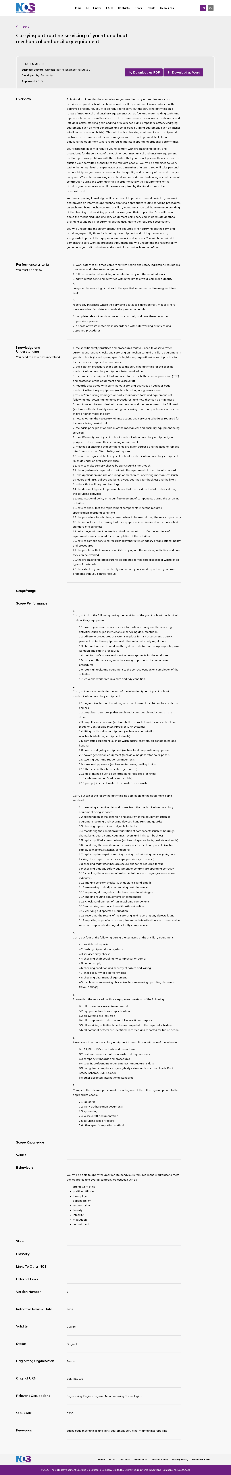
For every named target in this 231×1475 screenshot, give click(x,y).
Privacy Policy (180, 1459)
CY (210, 8)
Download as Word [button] (186, 72)
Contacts (124, 8)
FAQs (109, 8)
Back (25, 27)
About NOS (140, 1459)
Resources (167, 8)
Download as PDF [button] (146, 72)
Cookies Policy (159, 1459)
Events (151, 8)
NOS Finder (93, 8)
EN (203, 8)
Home (77, 8)
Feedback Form (201, 1459)
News (138, 8)
